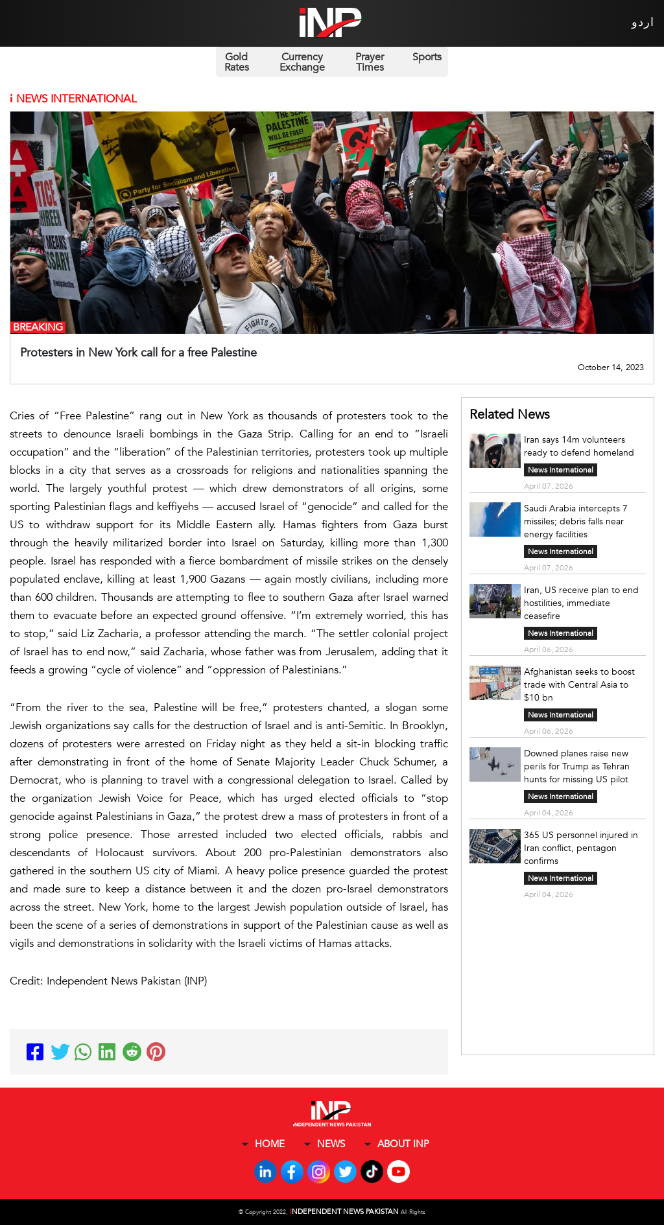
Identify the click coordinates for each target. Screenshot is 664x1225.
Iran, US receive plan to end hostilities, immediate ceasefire (581, 603)
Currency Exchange (302, 62)
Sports (427, 57)
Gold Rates (236, 62)
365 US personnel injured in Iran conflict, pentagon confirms (581, 848)
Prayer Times (369, 62)
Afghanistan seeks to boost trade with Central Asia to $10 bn (579, 685)
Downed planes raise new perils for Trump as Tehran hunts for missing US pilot (577, 766)
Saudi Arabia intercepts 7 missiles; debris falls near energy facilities (576, 521)
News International (560, 470)
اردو (643, 22)
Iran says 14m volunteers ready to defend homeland (579, 446)
